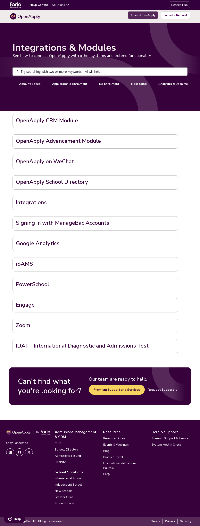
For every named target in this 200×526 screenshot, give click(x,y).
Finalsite (60, 462)
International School (68, 478)
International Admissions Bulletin (119, 465)
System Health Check (166, 445)
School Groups (64, 503)
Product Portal (113, 457)
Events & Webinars (116, 445)
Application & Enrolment (70, 84)
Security (185, 521)
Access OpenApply (142, 15)
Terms (155, 521)
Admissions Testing (68, 456)
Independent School (68, 485)
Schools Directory (67, 449)
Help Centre (38, 5)
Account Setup (29, 84)
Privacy (170, 521)
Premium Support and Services (117, 390)
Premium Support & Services (171, 438)
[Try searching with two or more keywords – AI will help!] (100, 71)
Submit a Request (175, 15)
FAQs (106, 474)
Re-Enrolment (109, 84)
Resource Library (114, 438)
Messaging (139, 84)
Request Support (163, 390)
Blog (106, 451)
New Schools (63, 491)
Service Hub (179, 5)
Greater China (64, 497)
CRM (58, 443)
